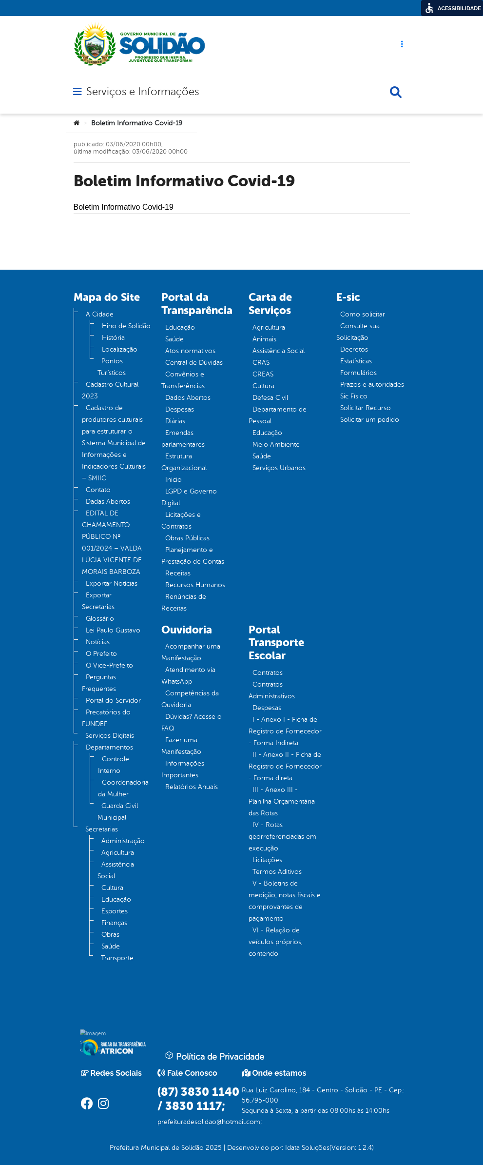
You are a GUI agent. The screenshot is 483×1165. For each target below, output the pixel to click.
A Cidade (100, 314)
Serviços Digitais (109, 735)
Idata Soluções (307, 1147)
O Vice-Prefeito (109, 665)
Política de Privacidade (214, 1056)
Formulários (358, 372)
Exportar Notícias (111, 583)
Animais (264, 339)
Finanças (114, 923)
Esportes (114, 911)
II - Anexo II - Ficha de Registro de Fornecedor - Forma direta (285, 766)
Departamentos (109, 747)
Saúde (110, 946)
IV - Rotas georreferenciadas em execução (282, 836)
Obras (110, 934)
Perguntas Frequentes (99, 682)
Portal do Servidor (113, 700)
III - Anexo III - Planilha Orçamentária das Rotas (282, 801)
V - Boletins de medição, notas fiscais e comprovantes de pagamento (285, 901)
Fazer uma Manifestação (181, 745)
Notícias (98, 642)
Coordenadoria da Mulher (123, 788)
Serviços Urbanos (279, 468)
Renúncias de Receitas (183, 602)
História (113, 337)
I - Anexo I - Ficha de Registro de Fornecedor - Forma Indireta (285, 731)
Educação (116, 899)
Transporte (117, 958)
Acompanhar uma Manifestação (190, 652)
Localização (119, 349)
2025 (213, 1147)
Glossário (100, 618)
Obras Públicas (187, 538)
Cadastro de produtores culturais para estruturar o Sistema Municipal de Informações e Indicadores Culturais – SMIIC (114, 443)
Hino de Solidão (126, 326)
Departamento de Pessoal (278, 415)
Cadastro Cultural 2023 (110, 390)
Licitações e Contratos (181, 520)
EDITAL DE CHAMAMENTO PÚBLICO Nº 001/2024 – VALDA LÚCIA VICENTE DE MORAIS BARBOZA (112, 542)
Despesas (179, 409)
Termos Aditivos (277, 871)
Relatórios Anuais (191, 786)
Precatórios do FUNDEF (106, 718)
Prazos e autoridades (372, 384)
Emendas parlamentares (183, 438)
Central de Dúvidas (194, 362)
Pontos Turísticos (111, 366)
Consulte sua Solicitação (358, 331)
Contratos (267, 672)
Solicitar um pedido (369, 419)
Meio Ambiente (276, 444)
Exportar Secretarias (98, 601)
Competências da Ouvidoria (190, 699)
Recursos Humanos (195, 585)
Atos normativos (190, 351)
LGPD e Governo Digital (189, 497)
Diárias (175, 421)
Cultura (112, 887)
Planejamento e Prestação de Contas (192, 555)
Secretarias (101, 829)
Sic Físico (353, 396)
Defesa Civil (270, 397)
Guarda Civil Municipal (117, 811)
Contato (98, 490)
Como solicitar (362, 314)
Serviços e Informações (142, 92)
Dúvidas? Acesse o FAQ (191, 722)
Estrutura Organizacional (184, 462)
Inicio (173, 479)
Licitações (267, 860)
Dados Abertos (188, 397)
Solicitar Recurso (365, 408)
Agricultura (117, 852)
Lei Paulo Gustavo (113, 630)
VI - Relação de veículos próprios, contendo (276, 942)
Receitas (178, 573)
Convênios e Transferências (183, 380)
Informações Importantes (182, 769)
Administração (123, 841)
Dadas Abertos (108, 501)
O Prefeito (101, 653)
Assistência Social (115, 870)
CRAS (261, 362)
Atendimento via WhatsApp (188, 675)
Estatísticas (356, 361)
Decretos (354, 349)
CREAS (262, 374)
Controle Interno (113, 764)
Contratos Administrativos (272, 690)
